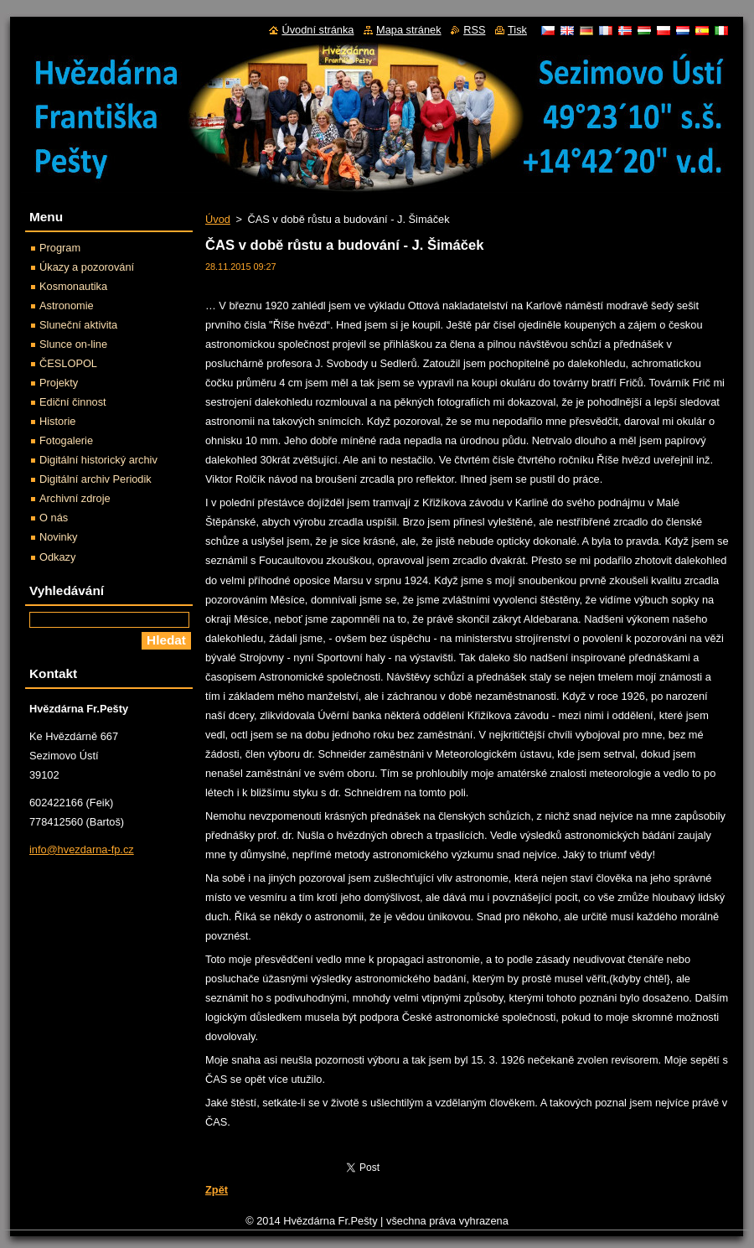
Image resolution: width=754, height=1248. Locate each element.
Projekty (58, 382)
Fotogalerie (66, 440)
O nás (53, 517)
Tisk (517, 29)
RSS (474, 29)
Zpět (216, 1189)
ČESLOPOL (68, 363)
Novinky (58, 537)
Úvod (217, 219)
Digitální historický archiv (98, 459)
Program (59, 247)
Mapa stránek (409, 29)
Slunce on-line (73, 344)
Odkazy (57, 557)
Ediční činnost (72, 402)
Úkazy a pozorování (86, 267)
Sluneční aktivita (78, 324)
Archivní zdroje (75, 498)
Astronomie (66, 305)
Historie (57, 421)
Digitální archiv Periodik (95, 479)
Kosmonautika (73, 286)
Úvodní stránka (317, 29)
